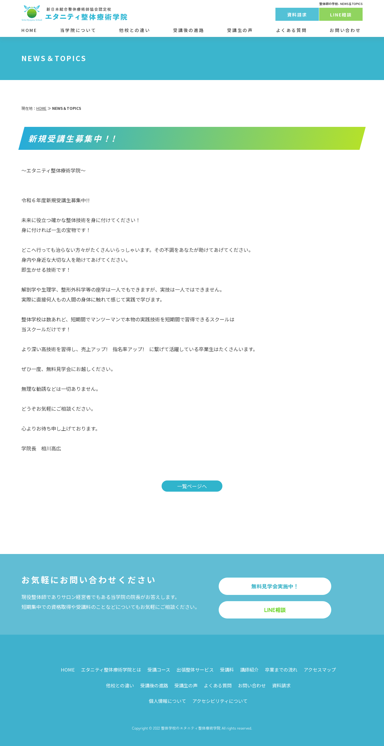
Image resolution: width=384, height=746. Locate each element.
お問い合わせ (345, 30)
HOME (29, 30)
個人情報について (167, 701)
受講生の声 (240, 30)
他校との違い (134, 30)
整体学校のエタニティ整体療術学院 (191, 727)
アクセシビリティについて (220, 701)
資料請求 (297, 14)
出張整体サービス (195, 669)
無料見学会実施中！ (275, 586)
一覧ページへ (192, 486)
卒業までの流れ (281, 669)
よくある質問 (291, 30)
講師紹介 (249, 669)
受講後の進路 (188, 30)
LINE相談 (341, 14)
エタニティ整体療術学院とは (111, 669)
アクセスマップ (320, 669)
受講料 (227, 669)
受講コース (158, 669)
